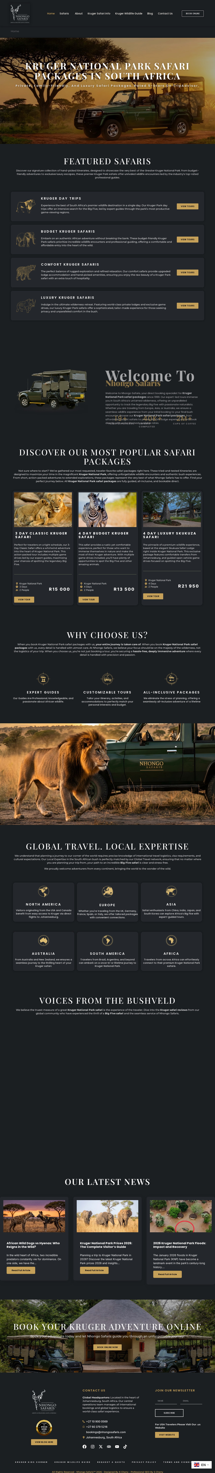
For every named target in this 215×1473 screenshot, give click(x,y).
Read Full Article (21, 1270)
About (79, 13)
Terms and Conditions (181, 1462)
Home (51, 13)
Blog (150, 13)
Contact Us (165, 13)
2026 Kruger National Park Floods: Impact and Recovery (179, 1245)
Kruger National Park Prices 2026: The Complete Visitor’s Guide (106, 1245)
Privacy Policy (144, 1462)
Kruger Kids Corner (31, 1462)
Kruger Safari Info (99, 13)
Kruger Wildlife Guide (128, 13)
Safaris (64, 13)
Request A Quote (111, 1462)
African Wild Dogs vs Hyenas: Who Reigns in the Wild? (33, 1245)
